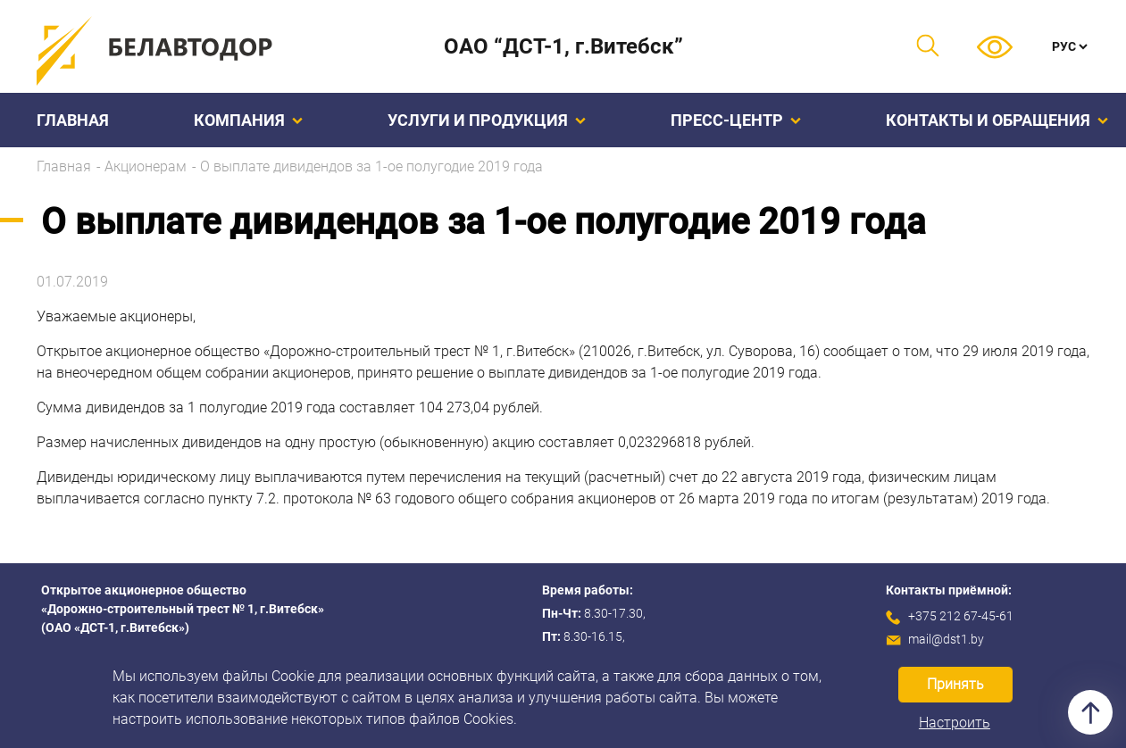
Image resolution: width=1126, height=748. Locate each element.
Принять (955, 684)
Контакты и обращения (997, 120)
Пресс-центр (736, 120)
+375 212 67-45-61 (960, 616)
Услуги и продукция (487, 120)
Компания (248, 120)
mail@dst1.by (946, 639)
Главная (73, 120)
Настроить (954, 722)
